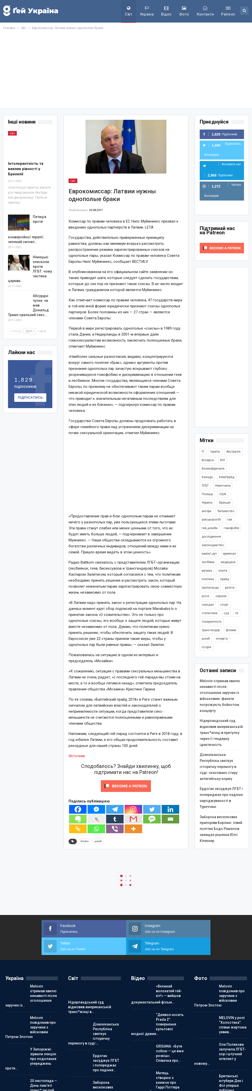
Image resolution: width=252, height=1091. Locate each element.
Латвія (84, 841)
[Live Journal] (96, 819)
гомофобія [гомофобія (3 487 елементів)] (231, 528)
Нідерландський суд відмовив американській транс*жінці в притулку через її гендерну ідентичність (221, 732)
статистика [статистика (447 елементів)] (209, 613)
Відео (166, 11)
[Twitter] (152, 809)
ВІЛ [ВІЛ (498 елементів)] (222, 460)
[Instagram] (133, 809)
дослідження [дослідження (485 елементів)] (211, 536)
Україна (146, 11)
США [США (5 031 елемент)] (222, 494)
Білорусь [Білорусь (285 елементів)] (208, 460)
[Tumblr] (115, 819)
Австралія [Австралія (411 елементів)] (233, 451)
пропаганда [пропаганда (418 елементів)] (210, 587)
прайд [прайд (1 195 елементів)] (224, 579)
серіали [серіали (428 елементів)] (220, 596)
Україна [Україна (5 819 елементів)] (207, 502)
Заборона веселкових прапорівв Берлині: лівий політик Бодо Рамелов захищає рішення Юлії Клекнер (221, 829)
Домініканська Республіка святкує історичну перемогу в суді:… (93, 1016)
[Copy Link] (78, 828)
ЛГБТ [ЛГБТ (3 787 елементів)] (205, 485)
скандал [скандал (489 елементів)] (208, 604)
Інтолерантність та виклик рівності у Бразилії (25, 168)
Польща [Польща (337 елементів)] (207, 494)
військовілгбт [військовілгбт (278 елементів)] (211, 519)
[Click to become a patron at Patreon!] (126, 786)
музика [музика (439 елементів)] (207, 570)
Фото (184, 11)
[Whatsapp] (96, 828)
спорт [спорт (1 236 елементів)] (224, 604)
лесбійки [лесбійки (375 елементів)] (208, 562)
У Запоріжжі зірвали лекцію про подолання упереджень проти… (30, 1041)
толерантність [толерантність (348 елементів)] (211, 621)
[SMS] (152, 819)
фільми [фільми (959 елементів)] (231, 630)
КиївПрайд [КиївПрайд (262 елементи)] (226, 477)
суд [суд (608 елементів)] (226, 613)
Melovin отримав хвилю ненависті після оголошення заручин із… (31, 978)
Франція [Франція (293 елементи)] (224, 502)
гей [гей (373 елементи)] (229, 519)
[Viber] (115, 828)
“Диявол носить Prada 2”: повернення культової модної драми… (157, 1006)
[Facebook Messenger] (96, 809)
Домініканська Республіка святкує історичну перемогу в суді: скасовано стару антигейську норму (218, 766)
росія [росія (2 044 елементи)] (205, 596)
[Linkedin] (170, 809)
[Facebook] (78, 809)
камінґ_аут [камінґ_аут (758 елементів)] (209, 553)
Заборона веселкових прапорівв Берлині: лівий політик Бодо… (92, 1074)
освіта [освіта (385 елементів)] (222, 570)
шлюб (98, 841)
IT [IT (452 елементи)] (203, 451)
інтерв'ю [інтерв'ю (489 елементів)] (222, 638)
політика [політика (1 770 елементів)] (208, 579)
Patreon (228, 11)
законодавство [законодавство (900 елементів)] (213, 545)
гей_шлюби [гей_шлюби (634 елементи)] (209, 528)
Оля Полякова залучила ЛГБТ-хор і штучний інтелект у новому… (220, 1036)
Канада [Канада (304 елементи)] (207, 477)
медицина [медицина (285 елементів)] (228, 562)
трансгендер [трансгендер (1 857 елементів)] (211, 630)
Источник (77, 756)
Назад (15, 331)
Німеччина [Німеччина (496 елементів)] (222, 485)
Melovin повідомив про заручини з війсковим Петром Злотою (30, 1009)
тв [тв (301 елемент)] (236, 613)
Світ (128, 11)
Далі (30, 331)
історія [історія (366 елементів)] (206, 647)
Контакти (205, 11)
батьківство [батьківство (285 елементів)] (225, 511)
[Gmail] (133, 819)
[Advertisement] (126, 68)
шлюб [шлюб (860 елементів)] (206, 638)
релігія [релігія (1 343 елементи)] (229, 587)
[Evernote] (78, 819)
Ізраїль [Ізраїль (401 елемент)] (215, 451)
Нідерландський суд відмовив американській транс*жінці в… (89, 989)
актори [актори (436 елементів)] (206, 511)
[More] (133, 828)
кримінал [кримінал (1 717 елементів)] (229, 553)
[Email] (170, 819)
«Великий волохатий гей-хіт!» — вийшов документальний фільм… (156, 977)
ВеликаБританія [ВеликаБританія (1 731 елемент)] (213, 468)
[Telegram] (115, 809)
